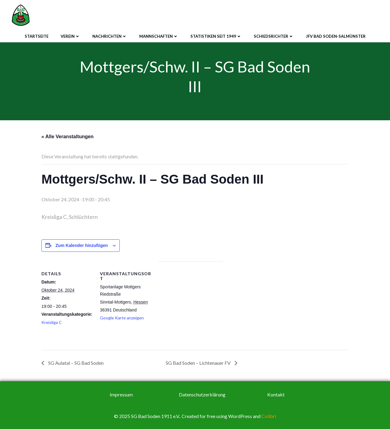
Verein (70, 36)
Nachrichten (109, 36)
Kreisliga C (51, 322)
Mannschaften (158, 36)
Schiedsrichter (274, 36)
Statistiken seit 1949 (216, 36)
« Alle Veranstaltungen (67, 136)
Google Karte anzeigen (122, 317)
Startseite (36, 36)
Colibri (268, 416)
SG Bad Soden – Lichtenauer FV (199, 363)
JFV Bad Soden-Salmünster (336, 36)
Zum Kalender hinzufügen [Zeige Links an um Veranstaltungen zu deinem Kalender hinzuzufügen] (81, 245)
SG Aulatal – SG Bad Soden (75, 363)
